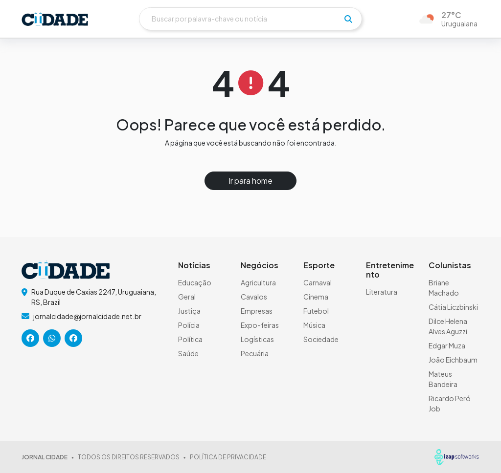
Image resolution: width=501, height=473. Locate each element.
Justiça (189, 310)
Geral (187, 296)
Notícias (194, 265)
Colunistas (450, 265)
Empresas (257, 310)
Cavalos (254, 296)
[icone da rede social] (30, 338)
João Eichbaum (453, 359)
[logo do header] (55, 19)
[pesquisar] (348, 19)
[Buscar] (250, 18)
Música (314, 325)
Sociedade (321, 339)
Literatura (381, 291)
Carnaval (317, 282)
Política (190, 339)
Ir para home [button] (250, 180)
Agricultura (258, 282)
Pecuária (255, 353)
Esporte (319, 265)
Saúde (188, 353)
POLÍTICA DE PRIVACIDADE (228, 457)
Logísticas (257, 339)
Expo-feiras (260, 325)
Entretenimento (390, 270)
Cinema (315, 296)
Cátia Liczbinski (453, 306)
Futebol (316, 310)
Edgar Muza (447, 345)
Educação (194, 282)
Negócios (259, 265)
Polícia (189, 325)
